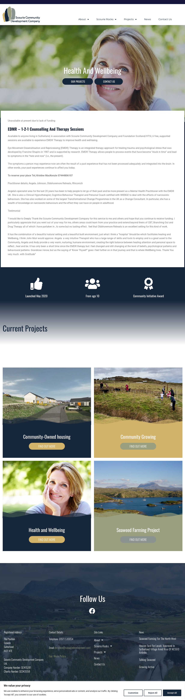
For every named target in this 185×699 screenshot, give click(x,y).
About (83, 19)
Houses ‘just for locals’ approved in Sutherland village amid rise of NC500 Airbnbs (157, 649)
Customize (133, 693)
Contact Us (165, 19)
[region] (92, 690)
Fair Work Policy (56, 656)
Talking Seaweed (146, 659)
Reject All (152, 693)
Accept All (172, 693)
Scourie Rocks (106, 19)
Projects (130, 19)
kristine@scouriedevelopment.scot (71, 648)
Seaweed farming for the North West (156, 638)
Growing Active (146, 666)
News (147, 19)
